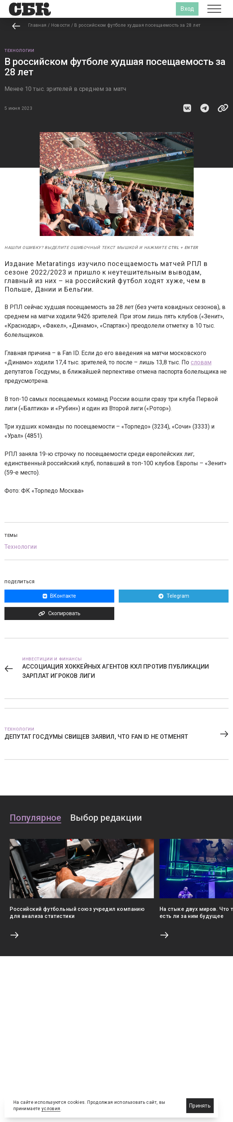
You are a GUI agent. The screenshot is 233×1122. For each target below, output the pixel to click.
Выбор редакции (106, 818)
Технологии (19, 50)
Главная (37, 25)
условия (51, 1108)
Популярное (35, 818)
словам (201, 362)
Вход (187, 8)
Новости (60, 25)
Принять (200, 1106)
